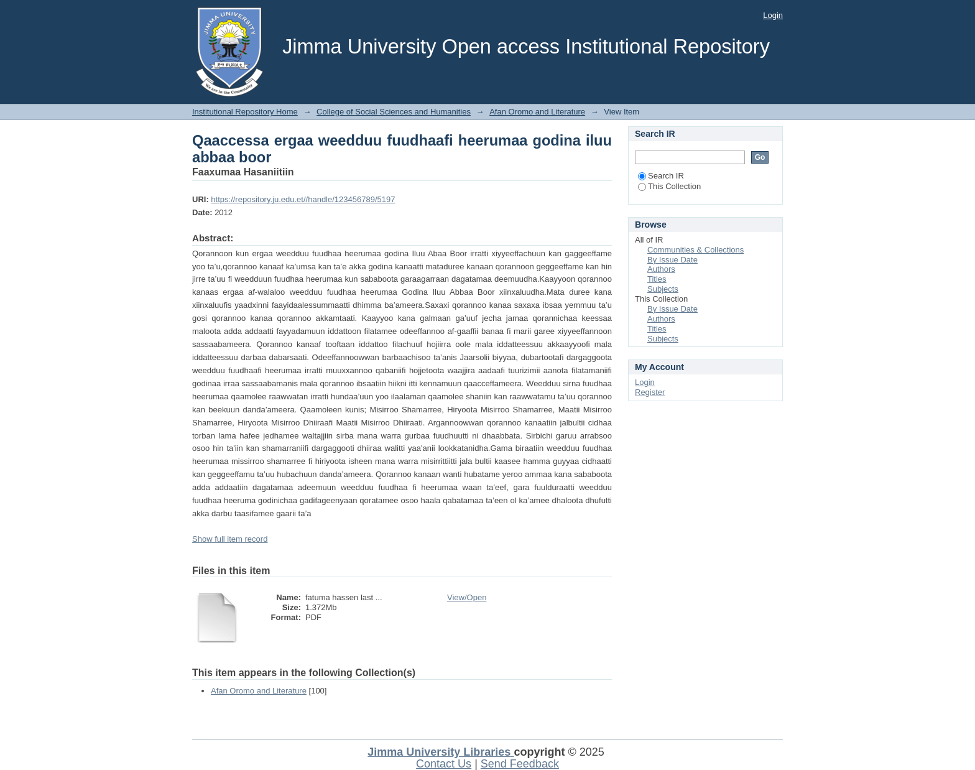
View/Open (466, 597)
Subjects (662, 289)
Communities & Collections (695, 249)
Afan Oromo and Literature (537, 111)
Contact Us (443, 764)
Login (773, 15)
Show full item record (229, 539)
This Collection (669, 186)
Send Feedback (520, 764)
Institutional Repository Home (245, 111)
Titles (657, 279)
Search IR (661, 175)
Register (650, 392)
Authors (661, 269)
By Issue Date (672, 259)
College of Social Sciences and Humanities (394, 111)
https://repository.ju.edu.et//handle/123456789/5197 (303, 199)
